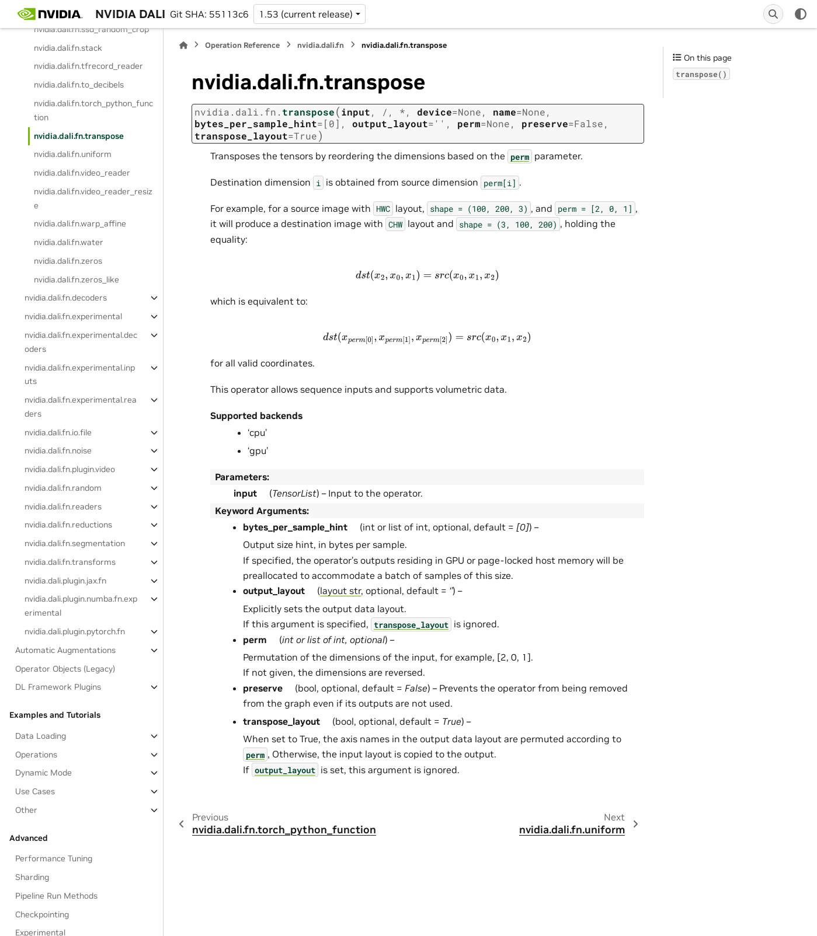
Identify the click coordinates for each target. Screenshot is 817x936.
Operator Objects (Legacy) (65, 668)
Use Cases (35, 791)
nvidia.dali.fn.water (68, 242)
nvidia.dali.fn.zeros (68, 261)
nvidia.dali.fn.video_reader (82, 172)
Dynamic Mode (43, 772)
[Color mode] (801, 14)
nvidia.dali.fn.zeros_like (76, 279)
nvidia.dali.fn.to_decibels (79, 84)
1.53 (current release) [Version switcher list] (306, 14)
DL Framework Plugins (58, 687)
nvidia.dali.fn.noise (58, 450)
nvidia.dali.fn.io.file (58, 432)
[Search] (773, 14)
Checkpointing (42, 914)
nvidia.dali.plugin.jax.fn (65, 580)
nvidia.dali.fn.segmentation (75, 543)
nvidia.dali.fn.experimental (73, 316)
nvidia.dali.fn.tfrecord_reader (88, 66)
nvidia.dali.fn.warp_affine (80, 223)
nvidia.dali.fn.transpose (79, 136)
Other (26, 810)
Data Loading (40, 736)
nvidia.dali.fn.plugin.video (70, 469)
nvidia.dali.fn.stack (68, 48)
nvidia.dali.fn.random (63, 488)
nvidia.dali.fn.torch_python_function (93, 110)
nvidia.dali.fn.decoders (66, 297)
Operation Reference (242, 45)
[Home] (183, 45)
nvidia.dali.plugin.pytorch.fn (75, 631)
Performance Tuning (53, 858)
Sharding (32, 877)
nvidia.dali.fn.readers (63, 506)
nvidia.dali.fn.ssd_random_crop (91, 29)
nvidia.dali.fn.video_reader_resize (93, 198)
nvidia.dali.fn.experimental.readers (81, 406)
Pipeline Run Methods (56, 895)
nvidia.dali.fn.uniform (73, 154)
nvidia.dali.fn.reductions (68, 524)
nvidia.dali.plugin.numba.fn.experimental (81, 605)
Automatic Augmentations (65, 650)
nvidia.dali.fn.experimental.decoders (81, 342)
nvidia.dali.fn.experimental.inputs (80, 374)
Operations (36, 754)
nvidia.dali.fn (320, 45)
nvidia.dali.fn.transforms (70, 562)
